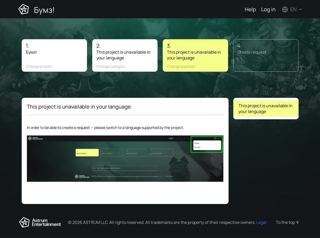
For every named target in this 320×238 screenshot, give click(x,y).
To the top (285, 222)
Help (250, 9)
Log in (268, 9)
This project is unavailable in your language (265, 108)
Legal (261, 222)
